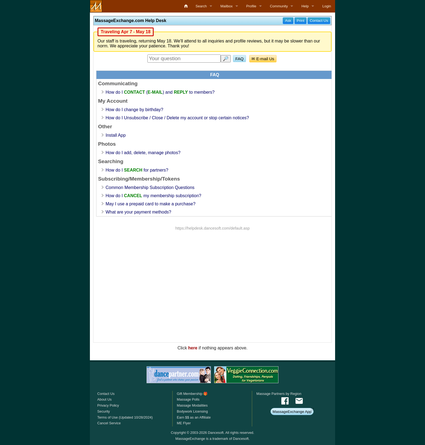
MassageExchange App (292, 412)
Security (103, 411)
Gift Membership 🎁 (192, 394)
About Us (104, 399)
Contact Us (105, 394)
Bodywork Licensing (192, 411)
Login (326, 6)
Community (279, 6)
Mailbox (226, 6)
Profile (251, 6)
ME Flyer (184, 423)
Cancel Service (109, 423)
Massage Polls (188, 399)
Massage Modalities (192, 405)
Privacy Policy (108, 405)
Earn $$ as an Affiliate (194, 417)
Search (201, 6)
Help (305, 6)
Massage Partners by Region (278, 394)
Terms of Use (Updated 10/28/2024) (125, 417)
